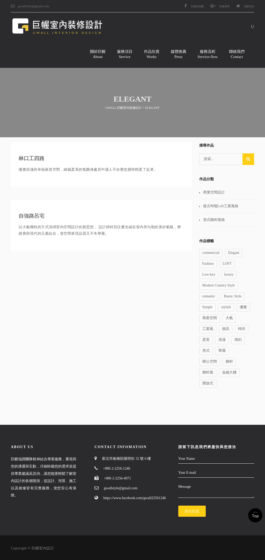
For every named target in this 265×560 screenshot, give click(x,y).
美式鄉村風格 (214, 220)
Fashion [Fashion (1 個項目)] (208, 263)
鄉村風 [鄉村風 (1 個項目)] (207, 372)
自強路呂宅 (32, 216)
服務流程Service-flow (208, 54)
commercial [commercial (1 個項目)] (210, 253)
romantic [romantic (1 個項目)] (208, 296)
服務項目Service (124, 54)
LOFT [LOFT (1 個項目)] (227, 263)
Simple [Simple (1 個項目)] (207, 307)
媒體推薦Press (178, 54)
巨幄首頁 (245, 6)
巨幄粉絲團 (194, 6)
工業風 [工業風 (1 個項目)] (207, 329)
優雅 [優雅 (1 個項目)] (243, 307)
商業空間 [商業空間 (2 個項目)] (209, 318)
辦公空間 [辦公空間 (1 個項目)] (209, 361)
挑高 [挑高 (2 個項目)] (225, 329)
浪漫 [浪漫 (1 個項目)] (222, 340)
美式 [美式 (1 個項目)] (206, 351)
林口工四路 (32, 158)
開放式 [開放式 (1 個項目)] (207, 383)
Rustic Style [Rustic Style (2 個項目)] (232, 296)
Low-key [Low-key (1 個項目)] (209, 274)
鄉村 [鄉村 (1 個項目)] (229, 361)
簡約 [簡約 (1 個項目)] (238, 340)
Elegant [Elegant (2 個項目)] (233, 253)
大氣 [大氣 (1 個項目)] (229, 318)
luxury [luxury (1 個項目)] (229, 274)
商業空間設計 (214, 192)
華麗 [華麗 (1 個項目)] (222, 351)
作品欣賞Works (151, 54)
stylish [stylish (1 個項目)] (226, 307)
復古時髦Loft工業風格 (220, 206)
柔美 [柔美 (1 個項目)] (206, 340)
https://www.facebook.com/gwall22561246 (134, 498)
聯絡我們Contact (237, 54)
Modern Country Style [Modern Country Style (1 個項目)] (218, 285)
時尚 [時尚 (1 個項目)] (241, 329)
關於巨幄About (98, 54)
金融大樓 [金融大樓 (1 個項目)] (229, 372)
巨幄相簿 (220, 6)
